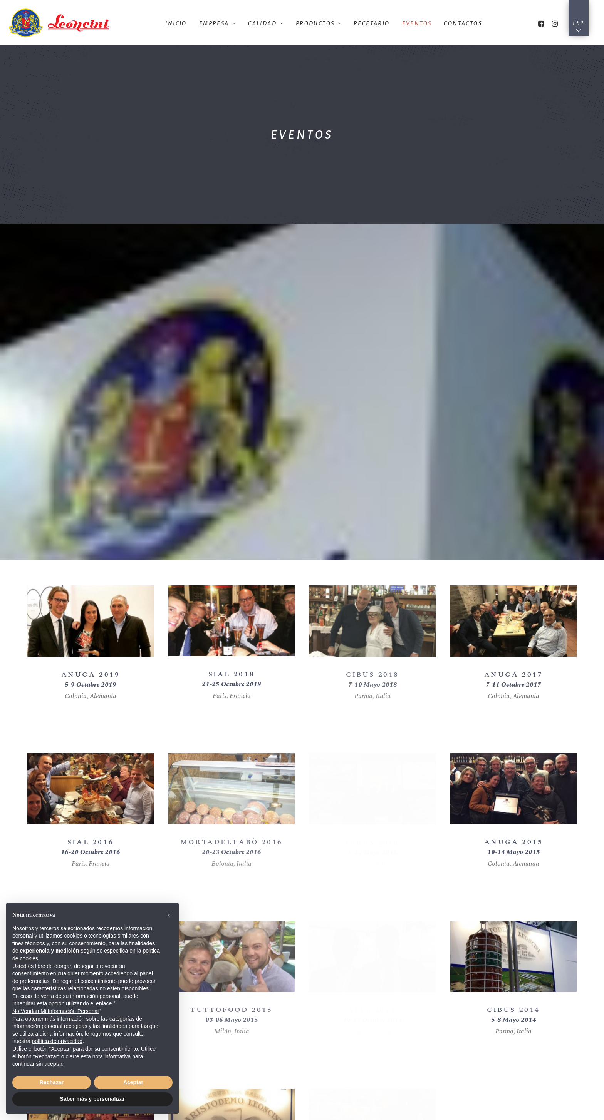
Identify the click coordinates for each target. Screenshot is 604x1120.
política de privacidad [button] (57, 1041)
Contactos (463, 23)
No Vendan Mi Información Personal (55, 1011)
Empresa (217, 23)
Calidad (265, 23)
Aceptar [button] (133, 1082)
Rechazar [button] (52, 1082)
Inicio (175, 23)
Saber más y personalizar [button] (92, 1099)
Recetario (372, 23)
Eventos (417, 23)
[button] (169, 915)
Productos (318, 23)
